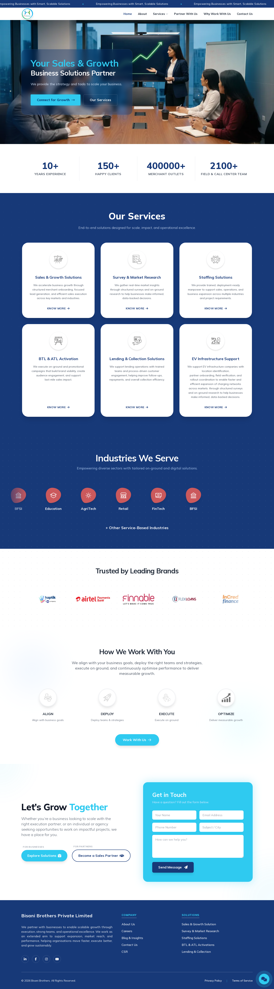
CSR (125, 952)
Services (160, 14)
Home (127, 14)
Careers (127, 931)
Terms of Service (242, 980)
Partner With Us (186, 14)
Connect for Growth (56, 100)
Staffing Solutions (194, 938)
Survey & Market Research (200, 931)
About (142, 14)
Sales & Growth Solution (199, 924)
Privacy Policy (213, 980)
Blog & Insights (132, 938)
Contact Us (245, 14)
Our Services (100, 100)
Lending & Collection (196, 952)
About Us (128, 924)
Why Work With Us (217, 14)
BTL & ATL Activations (198, 945)
